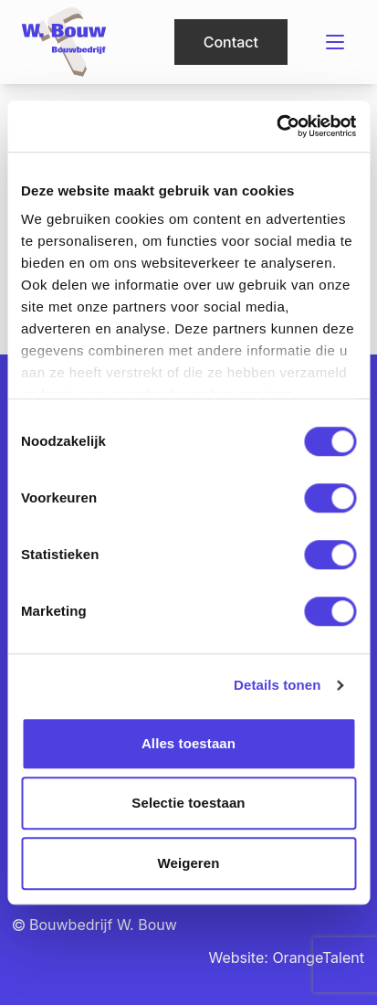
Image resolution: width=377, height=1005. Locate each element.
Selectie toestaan (188, 802)
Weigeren (188, 863)
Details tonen (277, 685)
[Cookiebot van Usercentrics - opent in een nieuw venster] (276, 126)
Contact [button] (231, 42)
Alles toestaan (188, 743)
